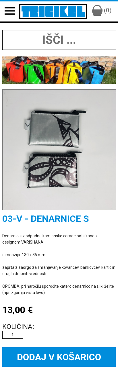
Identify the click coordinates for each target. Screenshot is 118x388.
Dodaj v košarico (59, 357)
